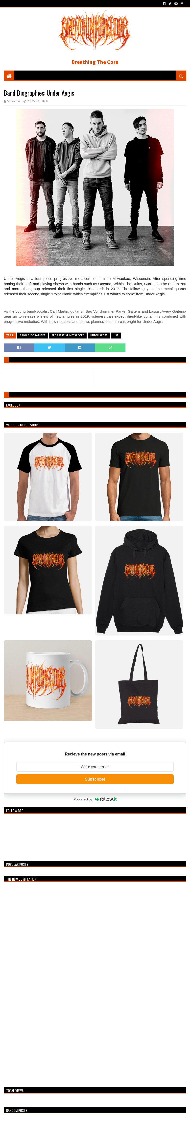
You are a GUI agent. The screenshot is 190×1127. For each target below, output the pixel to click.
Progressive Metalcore (67, 335)
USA (116, 335)
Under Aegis (98, 335)
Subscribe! (95, 779)
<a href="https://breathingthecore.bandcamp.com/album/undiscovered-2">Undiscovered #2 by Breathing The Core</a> (47, 983)
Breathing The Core (94, 62)
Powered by (95, 799)
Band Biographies (32, 335)
